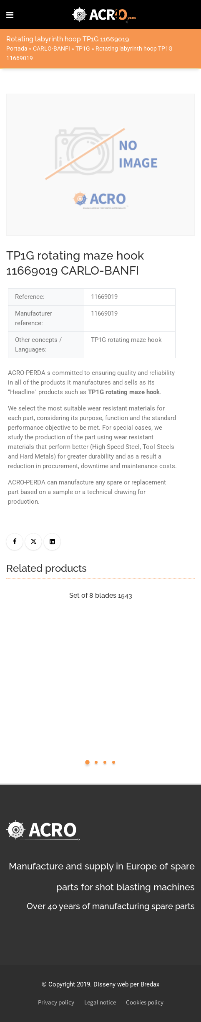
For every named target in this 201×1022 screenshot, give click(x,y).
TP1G (82, 48)
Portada (17, 48)
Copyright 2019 (69, 984)
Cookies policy (144, 1002)
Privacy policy (56, 1002)
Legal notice (100, 1002)
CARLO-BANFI (51, 48)
